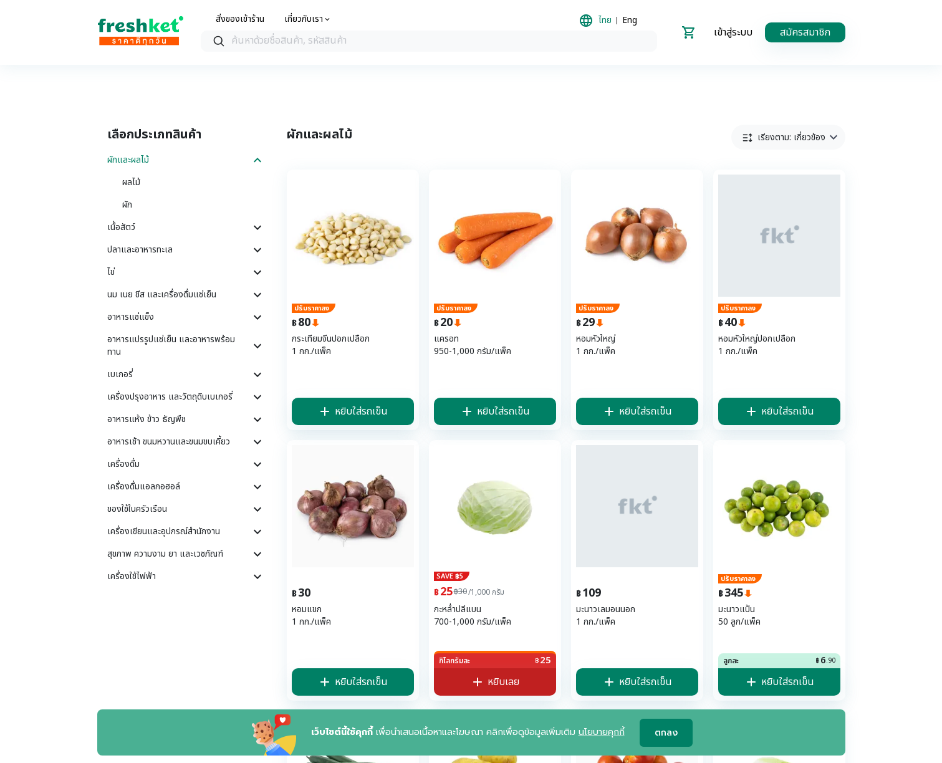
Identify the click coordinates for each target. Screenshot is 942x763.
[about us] (308, 19)
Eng (629, 20)
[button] (788, 137)
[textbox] (441, 41)
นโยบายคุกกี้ (602, 732)
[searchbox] (429, 41)
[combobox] (429, 41)
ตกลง (666, 732)
